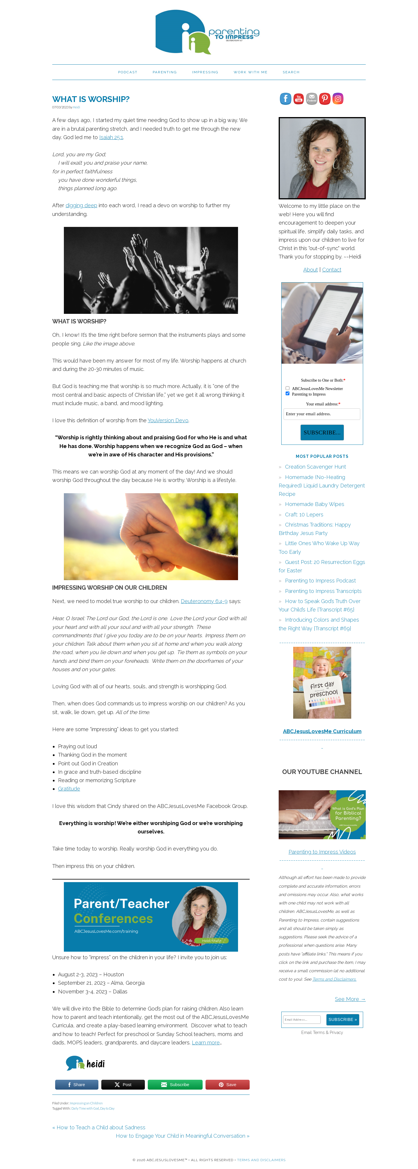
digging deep (81, 205)
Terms (319, 1032)
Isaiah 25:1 (111, 137)
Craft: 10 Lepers (304, 514)
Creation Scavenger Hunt (315, 467)
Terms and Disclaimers (261, 1160)
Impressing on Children (86, 1103)
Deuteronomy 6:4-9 (204, 601)
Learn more (206, 1042)
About (310, 270)
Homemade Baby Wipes (314, 504)
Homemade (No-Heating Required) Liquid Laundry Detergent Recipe (322, 485)
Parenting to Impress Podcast (320, 581)
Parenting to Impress (209, 29)
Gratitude (69, 789)
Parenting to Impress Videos (322, 852)
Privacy (336, 1032)
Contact (331, 270)
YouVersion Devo (168, 420)
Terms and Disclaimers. (334, 979)
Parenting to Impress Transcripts (323, 591)
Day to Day (107, 1108)
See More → (350, 999)
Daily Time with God (85, 1108)
